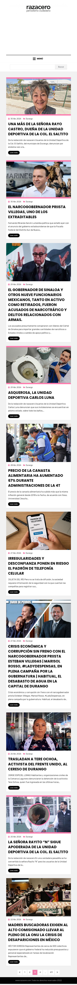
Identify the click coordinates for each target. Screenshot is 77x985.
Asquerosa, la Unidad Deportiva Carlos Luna (31, 395)
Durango (29, 119)
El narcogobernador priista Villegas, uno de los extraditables (37, 211)
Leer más (14, 152)
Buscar (61, 67)
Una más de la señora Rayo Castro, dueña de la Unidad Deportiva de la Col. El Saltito (38, 129)
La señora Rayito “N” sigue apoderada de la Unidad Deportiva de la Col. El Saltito (38, 847)
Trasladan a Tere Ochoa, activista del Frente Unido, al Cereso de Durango (37, 764)
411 (52, 972)
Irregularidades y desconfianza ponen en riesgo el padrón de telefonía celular (38, 566)
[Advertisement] (38, 33)
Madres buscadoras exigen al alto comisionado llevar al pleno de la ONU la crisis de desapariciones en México (38, 932)
